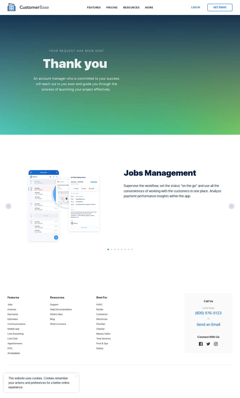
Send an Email (208, 324)
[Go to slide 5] (121, 249)
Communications (17, 324)
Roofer (99, 309)
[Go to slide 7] (128, 249)
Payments (13, 314)
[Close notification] (76, 376)
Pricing (112, 8)
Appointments (15, 343)
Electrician (101, 319)
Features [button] (94, 8)
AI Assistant (14, 353)
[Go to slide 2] (111, 249)
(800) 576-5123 (208, 313)
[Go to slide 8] (132, 249)
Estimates (13, 319)
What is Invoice (58, 324)
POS (10, 348)
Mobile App (13, 329)
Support (54, 304)
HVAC (99, 304)
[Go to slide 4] (118, 249)
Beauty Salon (103, 334)
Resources (131, 8)
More (149, 8)
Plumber (100, 324)
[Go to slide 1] (108, 249)
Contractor (102, 314)
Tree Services (103, 339)
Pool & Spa (102, 343)
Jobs (10, 304)
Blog (52, 319)
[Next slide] (231, 206)
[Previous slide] (8, 206)
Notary (100, 348)
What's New (56, 314)
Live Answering (15, 334)
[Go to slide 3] (115, 249)
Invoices (12, 309)
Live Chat (12, 339)
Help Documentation (61, 309)
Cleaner (100, 329)
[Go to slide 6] (125, 249)
